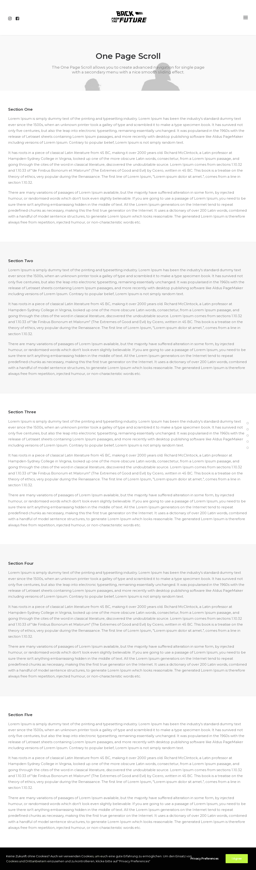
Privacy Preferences (204, 858)
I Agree (237, 858)
